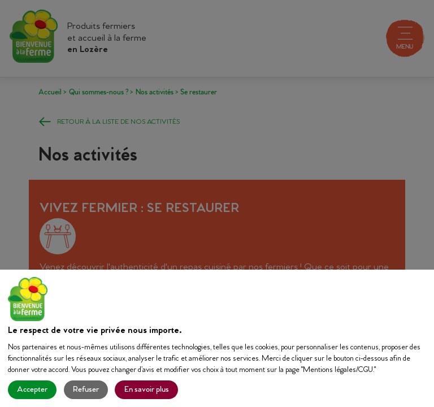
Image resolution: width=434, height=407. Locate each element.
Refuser (86, 390)
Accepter (32, 390)
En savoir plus (146, 390)
